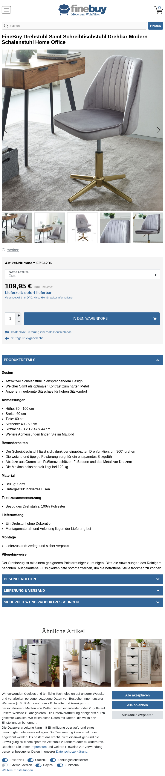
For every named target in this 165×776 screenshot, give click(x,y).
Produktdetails (19, 360)
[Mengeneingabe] (10, 318)
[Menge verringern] (18, 322)
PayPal (48, 765)
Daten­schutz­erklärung (71, 751)
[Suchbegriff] (74, 26)
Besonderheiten (20, 579)
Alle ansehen (144, 630)
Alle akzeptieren (137, 695)
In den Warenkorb (115, 318)
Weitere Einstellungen (17, 770)
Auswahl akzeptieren (137, 715)
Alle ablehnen (137, 705)
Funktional (72, 765)
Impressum (39, 747)
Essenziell (16, 760)
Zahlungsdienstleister (73, 760)
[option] (35, 675)
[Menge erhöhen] (18, 316)
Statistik (41, 760)
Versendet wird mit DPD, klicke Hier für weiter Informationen (39, 297)
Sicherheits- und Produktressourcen (41, 602)
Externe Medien (20, 765)
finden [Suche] (155, 25)
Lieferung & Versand (24, 590)
